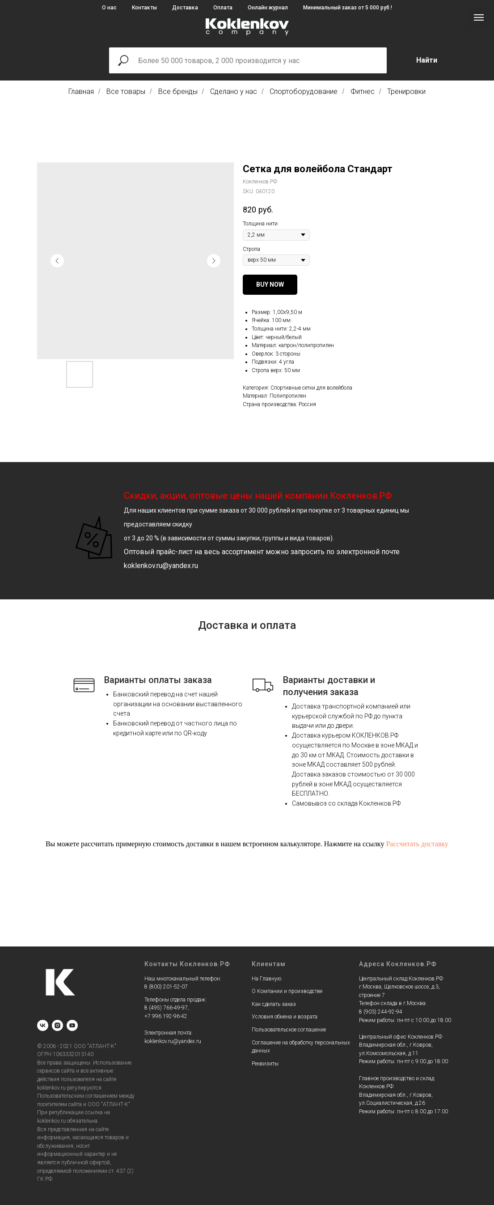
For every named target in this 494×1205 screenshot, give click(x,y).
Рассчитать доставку (417, 844)
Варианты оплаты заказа (158, 680)
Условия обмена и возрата (284, 1017)
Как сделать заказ (274, 1004)
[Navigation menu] (479, 17)
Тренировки (406, 91)
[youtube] (72, 1025)
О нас (109, 7)
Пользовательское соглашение (289, 1030)
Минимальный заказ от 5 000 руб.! (347, 7)
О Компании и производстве (287, 991)
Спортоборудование (304, 91)
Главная (81, 91)
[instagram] (57, 1025)
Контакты (144, 7)
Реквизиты (265, 1064)
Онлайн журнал (268, 7)
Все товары (125, 91)
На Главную (266, 979)
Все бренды (178, 91)
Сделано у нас (233, 91)
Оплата (222, 7)
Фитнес (362, 91)
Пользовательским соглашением (77, 1096)
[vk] (42, 1025)
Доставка (185, 7)
